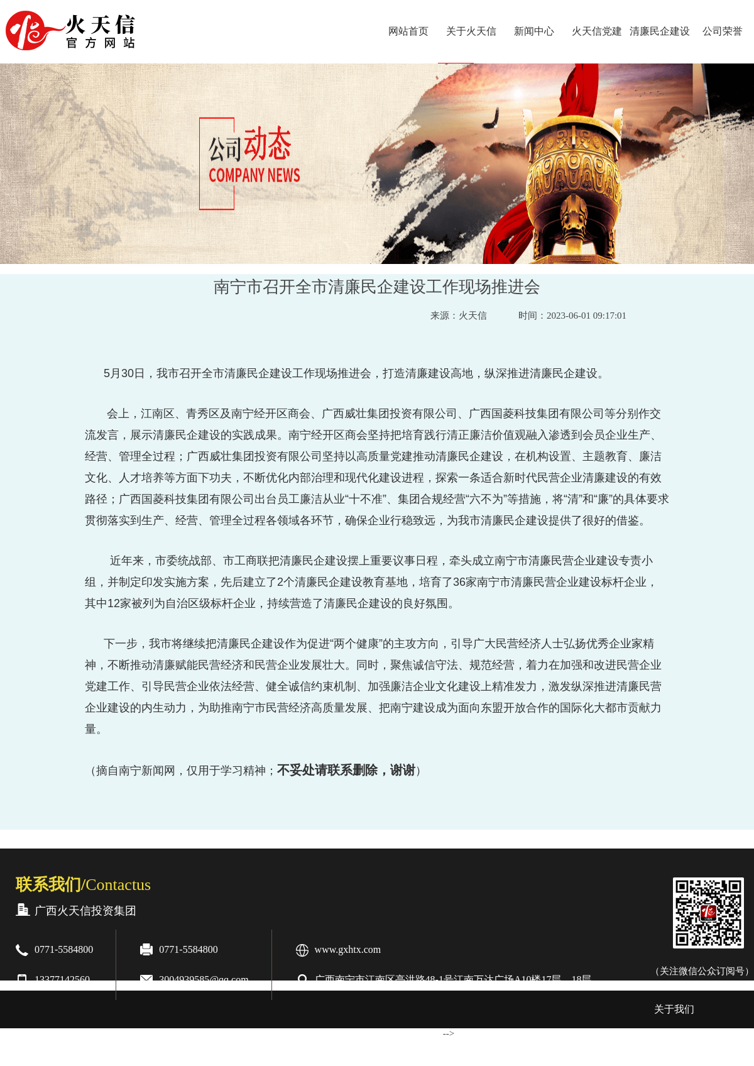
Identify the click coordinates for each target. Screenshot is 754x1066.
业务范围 (107, 1046)
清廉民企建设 (660, 31)
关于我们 (674, 1009)
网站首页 (408, 31)
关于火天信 (471, 31)
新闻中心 (534, 31)
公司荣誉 (722, 31)
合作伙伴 (36, 1046)
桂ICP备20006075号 (273, 1046)
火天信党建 (597, 31)
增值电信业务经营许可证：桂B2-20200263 (551, 1046)
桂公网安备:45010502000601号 (389, 1046)
